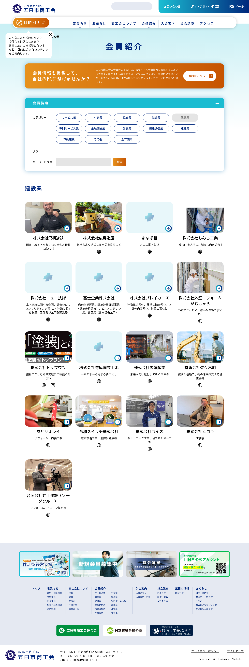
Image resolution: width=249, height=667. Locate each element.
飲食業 (127, 117)
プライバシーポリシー (205, 651)
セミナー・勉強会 (204, 597)
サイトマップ (235, 651)
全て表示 (126, 139)
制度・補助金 (202, 593)
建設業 (98, 601)
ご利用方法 (162, 601)
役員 (71, 593)
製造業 (156, 117)
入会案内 (168, 23)
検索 (119, 161)
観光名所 (179, 593)
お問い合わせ (172, 6)
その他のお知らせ (204, 609)
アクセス (207, 23)
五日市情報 (182, 588)
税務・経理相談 (54, 605)
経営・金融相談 (54, 593)
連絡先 (72, 601)
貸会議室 (187, 23)
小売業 (98, 117)
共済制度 (51, 609)
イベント (200, 601)
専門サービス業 (69, 128)
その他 (98, 139)
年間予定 (73, 605)
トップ (36, 588)
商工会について (124, 23)
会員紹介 (149, 23)
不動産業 (68, 139)
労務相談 (51, 601)
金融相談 (51, 597)
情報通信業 (156, 128)
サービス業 (69, 117)
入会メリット (142, 593)
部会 (71, 597)
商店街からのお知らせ (206, 605)
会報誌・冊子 (75, 609)
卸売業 (127, 128)
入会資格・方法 (143, 597)
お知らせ (99, 23)
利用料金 (161, 593)
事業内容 (80, 23)
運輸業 (185, 128)
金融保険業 (98, 128)
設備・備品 (162, 597)
